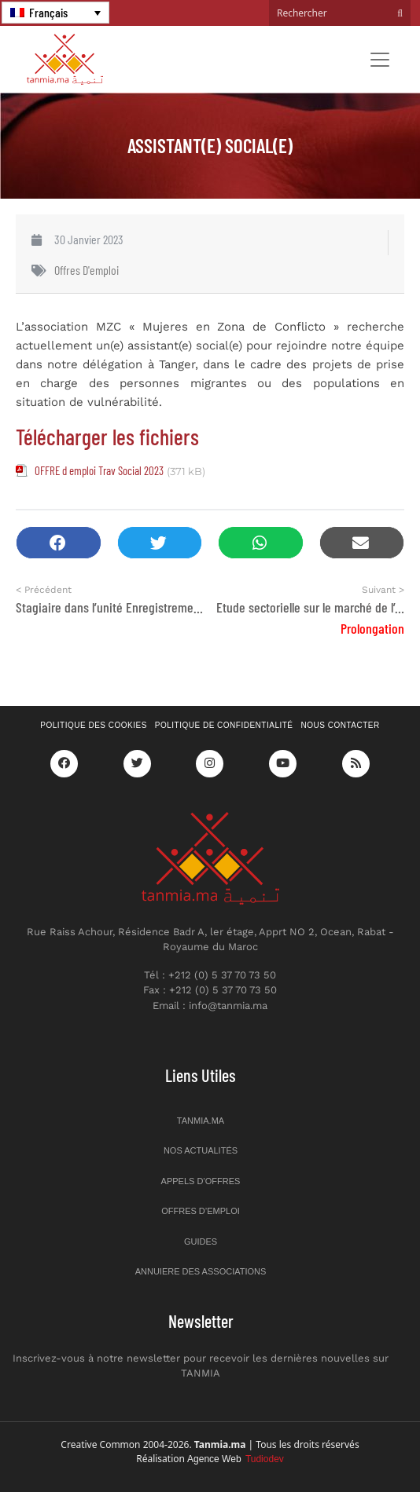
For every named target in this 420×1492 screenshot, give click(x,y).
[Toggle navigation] (380, 60)
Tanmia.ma (200, 1120)
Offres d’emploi (200, 1211)
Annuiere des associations (201, 1271)
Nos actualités (201, 1150)
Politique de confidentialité (224, 725)
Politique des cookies (93, 725)
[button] (58, 543)
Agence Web (235, 1459)
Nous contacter (340, 725)
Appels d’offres (201, 1181)
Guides (200, 1241)
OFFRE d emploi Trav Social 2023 (99, 470)
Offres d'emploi (86, 269)
